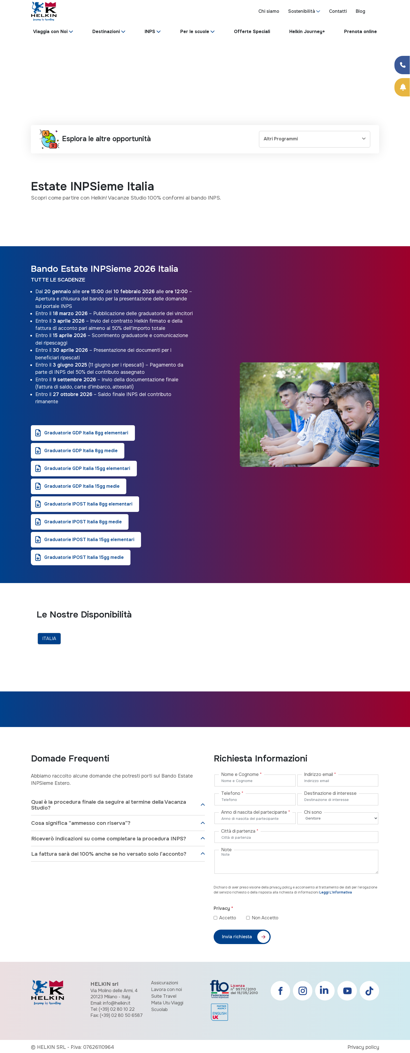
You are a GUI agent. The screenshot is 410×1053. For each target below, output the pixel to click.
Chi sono (313, 812)
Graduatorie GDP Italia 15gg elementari (87, 468)
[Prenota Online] (402, 87)
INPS (150, 31)
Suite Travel (163, 996)
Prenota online (360, 31)
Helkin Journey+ (307, 31)
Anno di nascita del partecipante (255, 812)
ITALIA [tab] (49, 638)
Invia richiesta (237, 937)
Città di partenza (239, 831)
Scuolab (159, 1009)
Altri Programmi (281, 139)
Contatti (338, 11)
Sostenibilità (301, 11)
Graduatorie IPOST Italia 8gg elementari (88, 504)
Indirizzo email (320, 774)
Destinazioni (106, 31)
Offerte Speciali (252, 31)
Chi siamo (268, 11)
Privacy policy (363, 1047)
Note (226, 850)
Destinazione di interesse (330, 793)
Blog (360, 11)
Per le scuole (194, 31)
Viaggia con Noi (50, 31)
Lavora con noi (166, 989)
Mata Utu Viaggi (167, 1003)
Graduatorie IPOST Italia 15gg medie (84, 557)
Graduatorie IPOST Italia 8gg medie (83, 522)
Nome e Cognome (241, 774)
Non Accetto (265, 918)
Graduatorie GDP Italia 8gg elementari (86, 433)
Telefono (232, 793)
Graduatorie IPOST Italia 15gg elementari (89, 539)
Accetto (232, 918)
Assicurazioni (164, 983)
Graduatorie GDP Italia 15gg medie (82, 486)
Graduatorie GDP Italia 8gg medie (81, 451)
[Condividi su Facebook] (402, 65)
